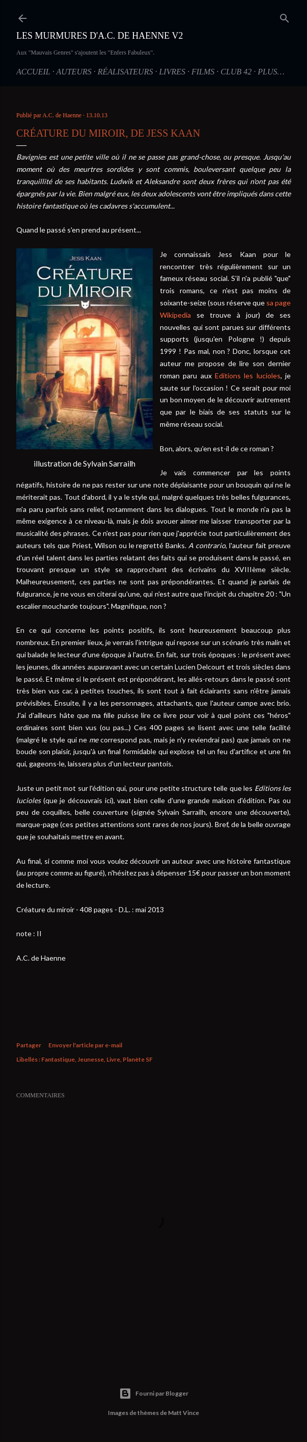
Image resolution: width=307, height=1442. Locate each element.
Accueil (33, 71)
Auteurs (73, 71)
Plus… (271, 71)
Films (202, 71)
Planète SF (138, 1059)
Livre (113, 1059)
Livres (172, 71)
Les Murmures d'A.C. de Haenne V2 (99, 36)
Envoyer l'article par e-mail (85, 1045)
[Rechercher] (284, 16)
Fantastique (58, 1059)
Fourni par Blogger (153, 1393)
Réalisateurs (125, 71)
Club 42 (236, 71)
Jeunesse (90, 1059)
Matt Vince (183, 1413)
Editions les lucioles (248, 375)
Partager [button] (28, 1045)
